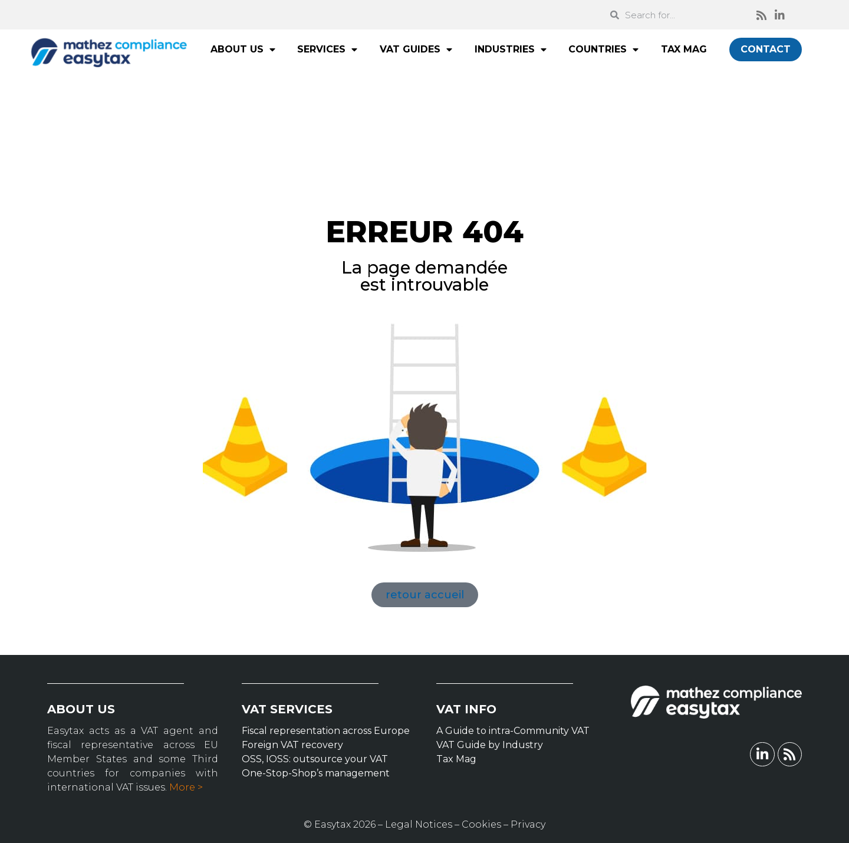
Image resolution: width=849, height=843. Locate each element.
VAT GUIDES (416, 49)
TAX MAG (684, 49)
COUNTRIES (603, 49)
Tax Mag (456, 759)
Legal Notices (418, 824)
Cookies (481, 824)
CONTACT (766, 49)
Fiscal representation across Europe (326, 730)
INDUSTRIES (511, 49)
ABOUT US (242, 49)
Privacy (528, 824)
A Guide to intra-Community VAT (513, 730)
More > (186, 787)
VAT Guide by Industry (489, 744)
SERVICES (327, 49)
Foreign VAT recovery (292, 744)
